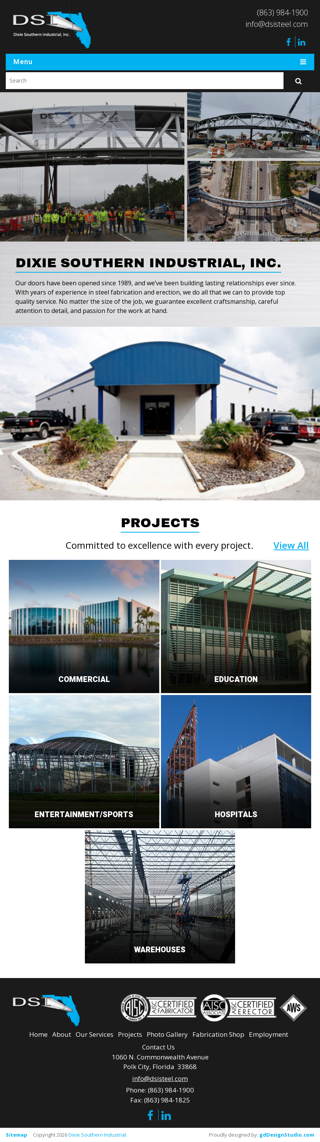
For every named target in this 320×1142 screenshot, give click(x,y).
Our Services (94, 1034)
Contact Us (158, 1047)
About (61, 1034)
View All (291, 545)
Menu (160, 62)
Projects (130, 1034)
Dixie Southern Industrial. (97, 1134)
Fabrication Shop (218, 1034)
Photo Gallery (167, 1034)
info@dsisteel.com (276, 24)
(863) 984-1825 (167, 1100)
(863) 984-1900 (282, 12)
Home (38, 1034)
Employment (268, 1034)
